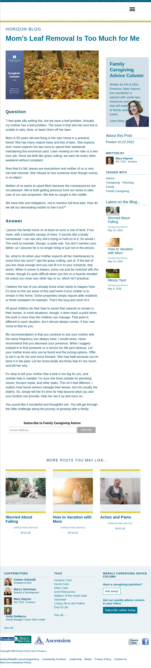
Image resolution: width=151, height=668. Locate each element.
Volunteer (60, 599)
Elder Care (61, 587)
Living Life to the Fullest (69, 603)
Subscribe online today (120, 610)
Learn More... (118, 120)
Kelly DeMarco (16, 616)
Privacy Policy (102, 659)
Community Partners (54, 659)
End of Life (61, 607)
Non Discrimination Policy (15, 662)
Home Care (61, 584)
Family (110, 186)
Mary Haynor (124, 158)
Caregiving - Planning (120, 182)
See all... (9, 627)
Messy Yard (117, 280)
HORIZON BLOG (23, 29)
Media (88, 659)
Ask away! (111, 591)
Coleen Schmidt (25, 579)
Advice (110, 178)
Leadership (75, 659)
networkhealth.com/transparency (19, 659)
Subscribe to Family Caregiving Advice (52, 423)
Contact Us (120, 659)
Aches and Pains (115, 517)
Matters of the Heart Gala (70, 595)
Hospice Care (63, 580)
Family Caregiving (117, 191)
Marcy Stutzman (25, 589)
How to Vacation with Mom (120, 251)
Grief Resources (64, 591)
